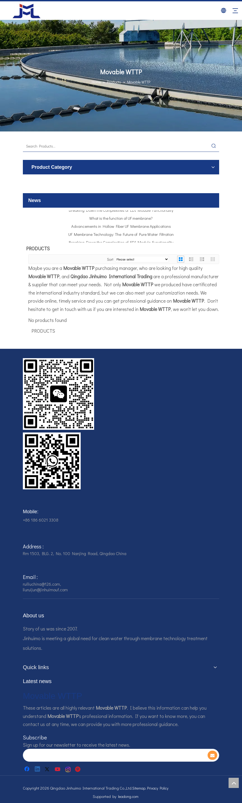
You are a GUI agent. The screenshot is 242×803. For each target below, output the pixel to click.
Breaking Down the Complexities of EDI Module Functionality (121, 211)
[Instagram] (68, 769)
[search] (111, 755)
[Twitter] (48, 769)
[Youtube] (58, 769)
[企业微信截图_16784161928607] (52, 460)
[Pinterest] (78, 769)
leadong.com (128, 796)
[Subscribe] (212, 755)
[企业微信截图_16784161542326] (58, 394)
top (234, 783)
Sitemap (138, 788)
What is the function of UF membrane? (121, 219)
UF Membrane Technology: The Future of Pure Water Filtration (121, 235)
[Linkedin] (37, 769)
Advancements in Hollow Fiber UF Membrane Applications (121, 227)
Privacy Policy (157, 788)
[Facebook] (27, 769)
